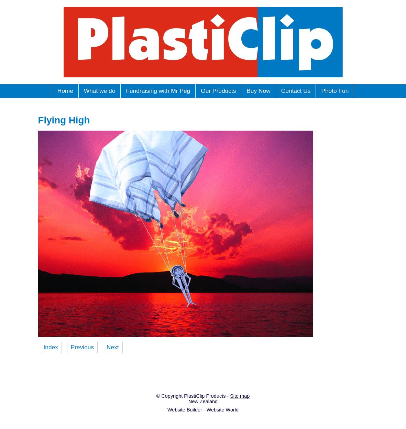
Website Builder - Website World (203, 409)
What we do (100, 90)
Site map (240, 396)
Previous (82, 347)
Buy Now (258, 90)
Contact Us (296, 90)
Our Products (218, 90)
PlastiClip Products (205, 396)
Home (65, 90)
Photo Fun (335, 90)
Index (51, 347)
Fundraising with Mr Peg (158, 90)
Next (113, 347)
